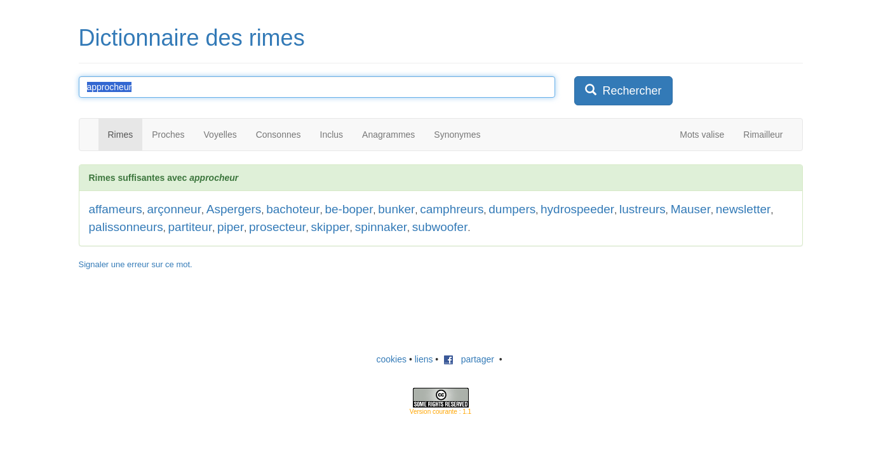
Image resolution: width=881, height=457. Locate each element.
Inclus (332, 134)
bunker (396, 209)
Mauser (691, 209)
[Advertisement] (441, 311)
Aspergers (234, 209)
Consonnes (278, 134)
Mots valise (702, 134)
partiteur (190, 227)
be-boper (349, 209)
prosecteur (277, 227)
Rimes (120, 134)
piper (230, 227)
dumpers (511, 209)
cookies (392, 359)
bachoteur (293, 209)
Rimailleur (763, 134)
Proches (168, 134)
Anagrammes (388, 134)
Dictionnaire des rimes (192, 38)
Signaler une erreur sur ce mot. (135, 264)
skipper (330, 227)
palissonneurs (126, 227)
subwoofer (440, 227)
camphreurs (451, 209)
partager (468, 359)
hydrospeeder (577, 209)
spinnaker (381, 227)
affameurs (115, 209)
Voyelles (220, 134)
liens (424, 359)
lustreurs (642, 209)
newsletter (743, 209)
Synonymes (457, 134)
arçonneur (174, 209)
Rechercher (623, 90)
